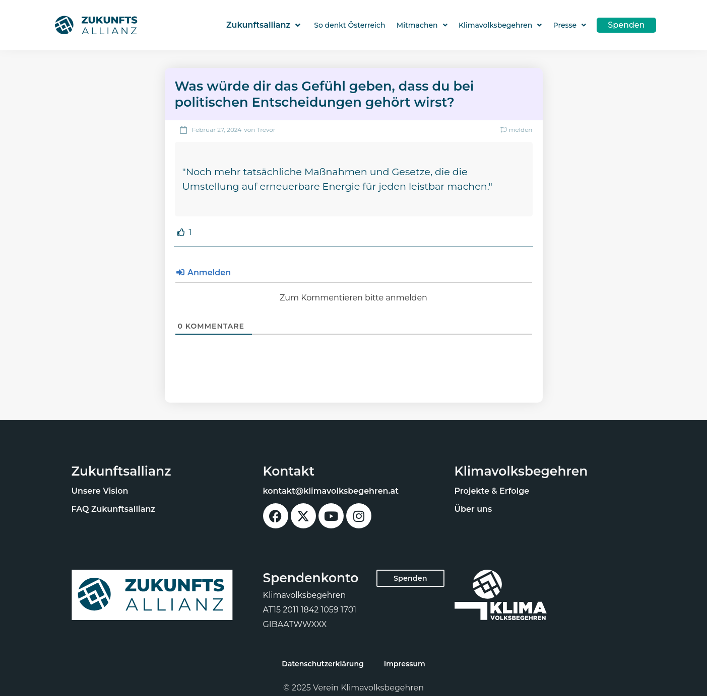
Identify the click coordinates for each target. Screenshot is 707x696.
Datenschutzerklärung (322, 663)
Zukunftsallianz (263, 25)
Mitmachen (422, 25)
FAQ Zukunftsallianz (113, 509)
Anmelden (203, 272)
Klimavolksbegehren (500, 25)
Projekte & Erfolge (492, 491)
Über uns (473, 509)
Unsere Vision (100, 491)
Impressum (404, 663)
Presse (570, 25)
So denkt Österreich (349, 25)
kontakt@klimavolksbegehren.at (331, 491)
